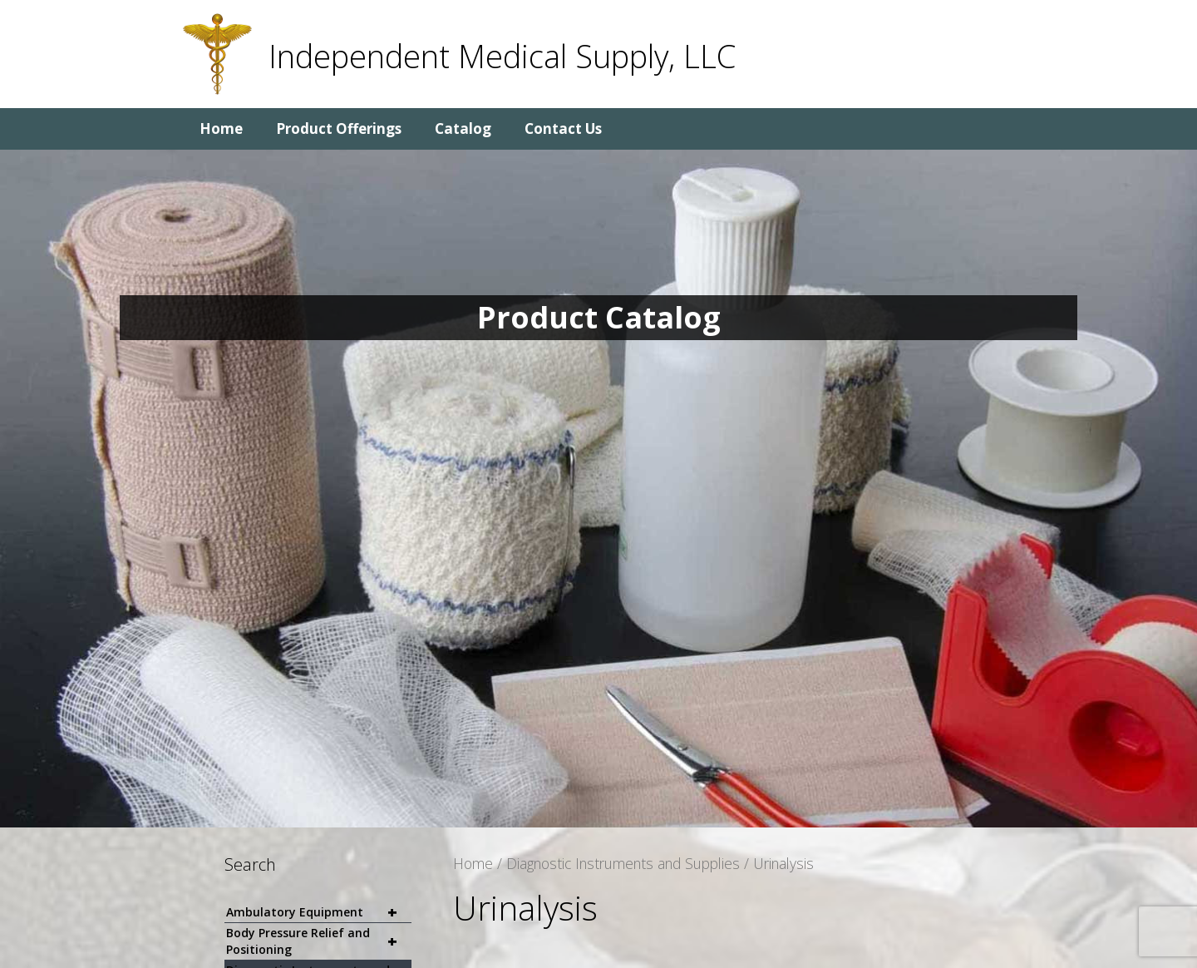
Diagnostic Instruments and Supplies (623, 863)
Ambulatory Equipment (318, 912)
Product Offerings (338, 128)
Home (221, 128)
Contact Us (563, 128)
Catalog (463, 128)
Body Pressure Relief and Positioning (318, 941)
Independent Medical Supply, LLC (502, 55)
